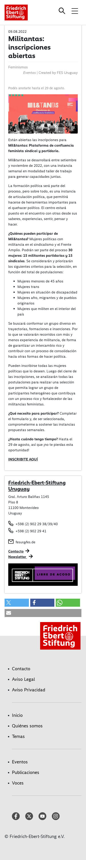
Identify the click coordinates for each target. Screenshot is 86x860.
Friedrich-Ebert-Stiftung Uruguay (37, 485)
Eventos (20, 762)
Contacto (16, 551)
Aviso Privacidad (28, 689)
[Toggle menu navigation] (74, 11)
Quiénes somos (27, 726)
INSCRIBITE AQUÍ (23, 459)
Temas (18, 736)
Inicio (17, 715)
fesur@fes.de (25, 542)
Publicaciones (25, 772)
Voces (18, 783)
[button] (17, 603)
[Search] (62, 11)
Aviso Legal (23, 679)
